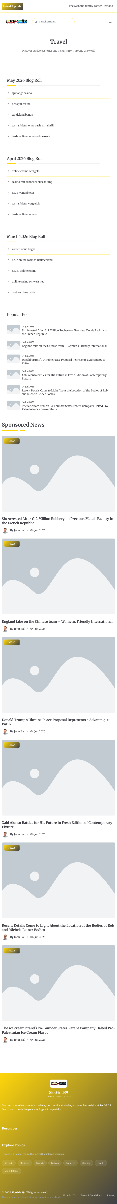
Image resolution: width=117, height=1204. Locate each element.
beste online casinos (24, 214)
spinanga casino (22, 93)
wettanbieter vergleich (26, 203)
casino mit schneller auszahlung (32, 182)
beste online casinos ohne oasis (31, 136)
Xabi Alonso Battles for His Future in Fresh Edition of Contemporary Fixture (64, 376)
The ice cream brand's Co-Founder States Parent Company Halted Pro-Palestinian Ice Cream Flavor (65, 407)
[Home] (16, 21)
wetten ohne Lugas (23, 249)
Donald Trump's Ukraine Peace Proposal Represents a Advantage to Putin (63, 361)
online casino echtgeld (25, 171)
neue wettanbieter (23, 192)
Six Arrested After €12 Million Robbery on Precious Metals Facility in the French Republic (64, 332)
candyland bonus (22, 114)
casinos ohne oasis (23, 292)
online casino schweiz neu (28, 281)
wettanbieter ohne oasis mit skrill (33, 125)
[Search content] (53, 21)
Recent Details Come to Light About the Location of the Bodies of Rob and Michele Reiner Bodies (65, 392)
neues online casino (24, 270)
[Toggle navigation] (110, 21)
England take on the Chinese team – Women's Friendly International (64, 346)
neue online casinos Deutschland (32, 260)
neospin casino (21, 103)
